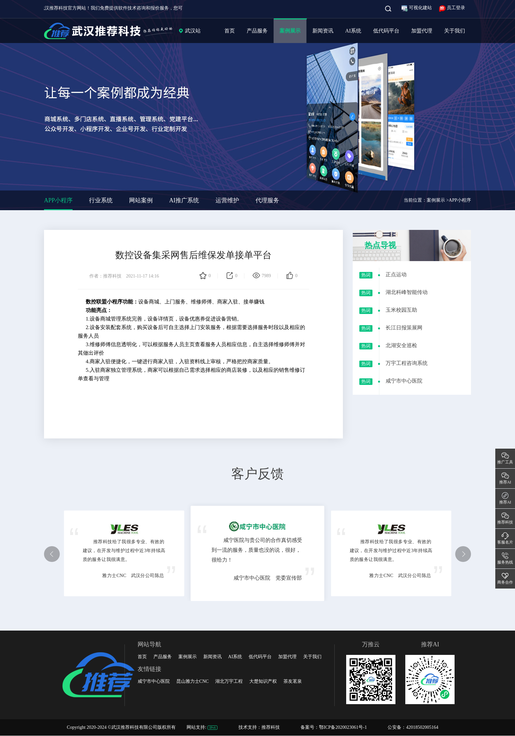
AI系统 (353, 30)
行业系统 (101, 200)
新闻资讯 (322, 30)
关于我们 (454, 30)
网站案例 (141, 200)
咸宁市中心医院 (154, 681)
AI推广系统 (184, 200)
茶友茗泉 (292, 681)
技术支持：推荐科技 (259, 727)
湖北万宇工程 (229, 681)
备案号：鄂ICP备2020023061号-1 (334, 727)
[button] (52, 554)
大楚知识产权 (263, 681)
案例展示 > (438, 200)
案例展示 (290, 30)
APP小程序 (58, 200)
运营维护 (227, 200)
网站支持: (203, 727)
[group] (257, 105)
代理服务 (267, 200)
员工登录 (452, 7)
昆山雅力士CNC (192, 681)
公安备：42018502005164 (413, 727)
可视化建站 (417, 7)
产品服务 (257, 30)
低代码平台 (386, 30)
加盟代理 (421, 30)
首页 (229, 30)
